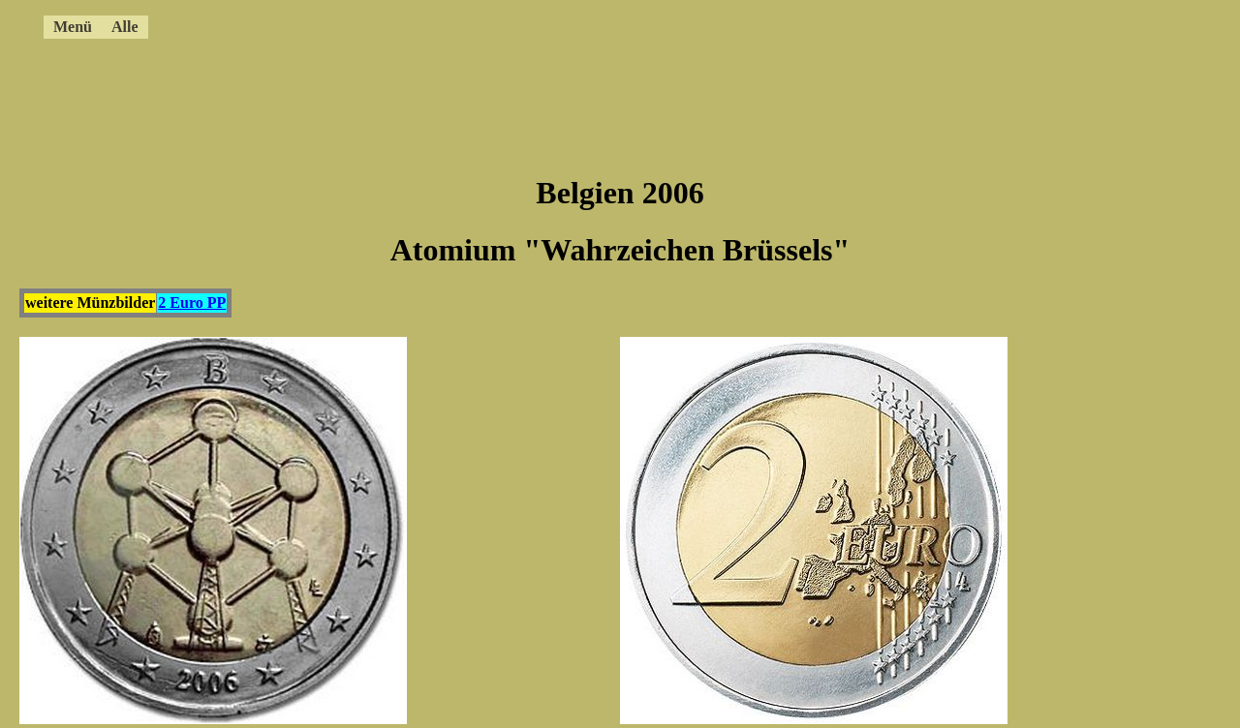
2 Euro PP (192, 302)
